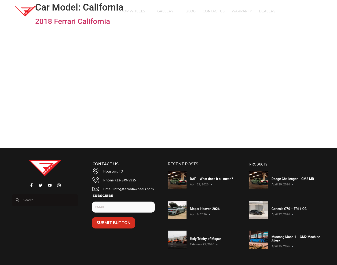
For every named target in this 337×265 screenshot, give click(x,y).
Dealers (270, 11)
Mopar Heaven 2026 (205, 209)
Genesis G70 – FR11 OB (289, 209)
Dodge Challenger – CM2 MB (292, 179)
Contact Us (214, 11)
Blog (191, 11)
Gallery (168, 11)
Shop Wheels (134, 11)
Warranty (242, 11)
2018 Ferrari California (72, 21)
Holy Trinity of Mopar (205, 239)
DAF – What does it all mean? (211, 179)
